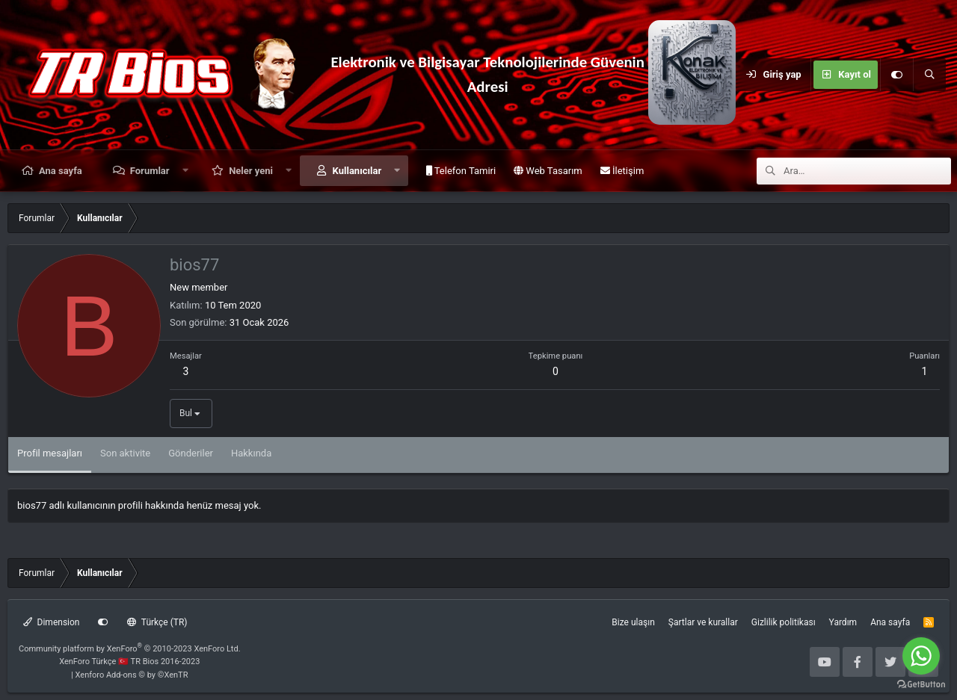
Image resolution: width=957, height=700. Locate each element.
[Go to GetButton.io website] (921, 685)
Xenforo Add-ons (132, 675)
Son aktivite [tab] (125, 453)
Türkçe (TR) (157, 622)
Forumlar (150, 170)
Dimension (51, 622)
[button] (185, 170)
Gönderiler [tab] (190, 453)
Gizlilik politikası (783, 622)
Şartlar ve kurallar (703, 622)
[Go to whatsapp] (921, 656)
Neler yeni (251, 170)
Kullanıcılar (357, 170)
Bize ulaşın (633, 622)
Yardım (843, 622)
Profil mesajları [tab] (49, 453)
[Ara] (929, 74)
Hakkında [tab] (251, 453)
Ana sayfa (60, 170)
